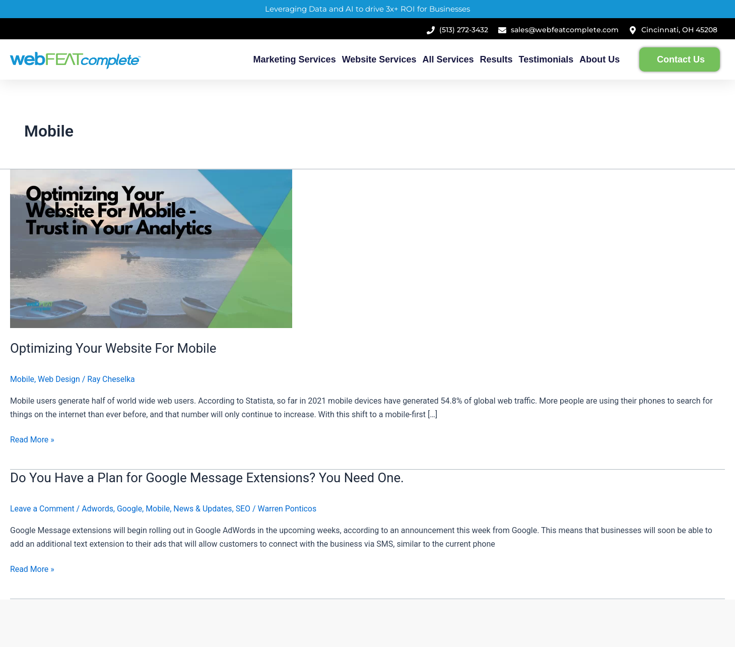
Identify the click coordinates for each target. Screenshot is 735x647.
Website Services (379, 59)
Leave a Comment (42, 508)
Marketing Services (294, 59)
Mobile (22, 379)
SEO (244, 508)
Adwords (98, 508)
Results (496, 59)
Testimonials (546, 59)
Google (130, 508)
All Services (448, 59)
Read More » (32, 438)
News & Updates (204, 508)
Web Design (59, 379)
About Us (599, 59)
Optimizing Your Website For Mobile (114, 348)
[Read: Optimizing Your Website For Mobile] (151, 248)
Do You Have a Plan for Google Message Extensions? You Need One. (208, 477)
